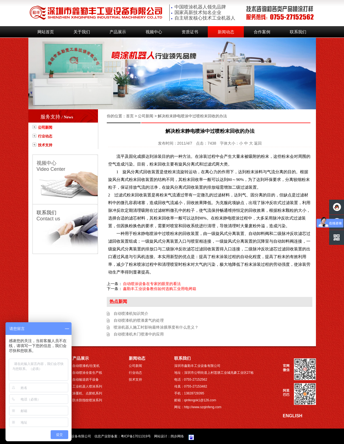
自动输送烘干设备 (85, 379)
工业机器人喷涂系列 (87, 386)
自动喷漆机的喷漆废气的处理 (139, 320)
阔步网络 (177, 436)
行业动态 (45, 136)
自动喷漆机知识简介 (131, 313)
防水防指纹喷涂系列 (87, 400)
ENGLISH (292, 415)
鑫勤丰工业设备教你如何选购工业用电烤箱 (159, 288)
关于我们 (81, 32)
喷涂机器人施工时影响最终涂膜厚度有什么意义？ (156, 327)
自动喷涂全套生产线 (87, 373)
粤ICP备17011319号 (136, 436)
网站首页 (45, 32)
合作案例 (262, 32)
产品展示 (118, 32)
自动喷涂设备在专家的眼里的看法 (152, 283)
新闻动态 (226, 32)
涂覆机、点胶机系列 (87, 393)
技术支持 (45, 145)
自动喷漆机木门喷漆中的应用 (139, 334)
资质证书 (190, 32)
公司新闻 (45, 127)
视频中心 (154, 32)
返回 (258, 143)
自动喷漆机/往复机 (86, 366)
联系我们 (298, 32)
